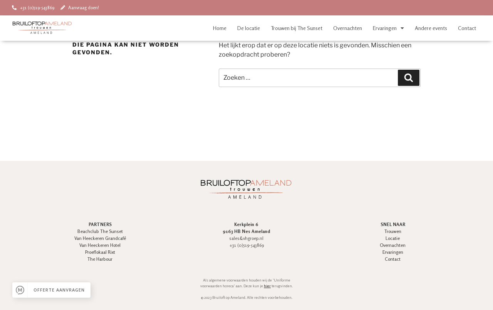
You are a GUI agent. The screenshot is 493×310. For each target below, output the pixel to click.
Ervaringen (388, 28)
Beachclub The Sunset (100, 231)
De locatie (248, 28)
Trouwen (392, 231)
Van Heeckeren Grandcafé (100, 238)
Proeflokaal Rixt (100, 252)
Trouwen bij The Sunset (296, 28)
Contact (467, 28)
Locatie (393, 238)
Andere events (431, 28)
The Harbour (99, 259)
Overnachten (347, 28)
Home (219, 28)
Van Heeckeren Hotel (100, 245)
